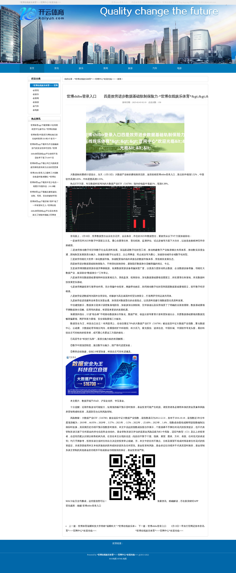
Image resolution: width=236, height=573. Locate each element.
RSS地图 (113, 559)
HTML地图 (122, 559)
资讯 (56, 68)
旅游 (130, 68)
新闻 (105, 68)
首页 (32, 68)
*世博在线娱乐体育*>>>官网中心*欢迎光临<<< (94, 79)
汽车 (155, 68)
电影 (179, 68)
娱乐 (81, 68)
